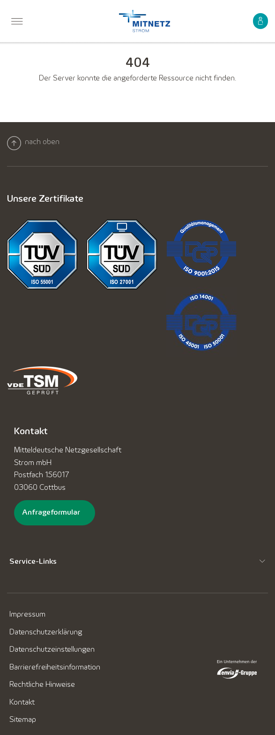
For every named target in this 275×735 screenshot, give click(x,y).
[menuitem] (17, 23)
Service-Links (33, 561)
